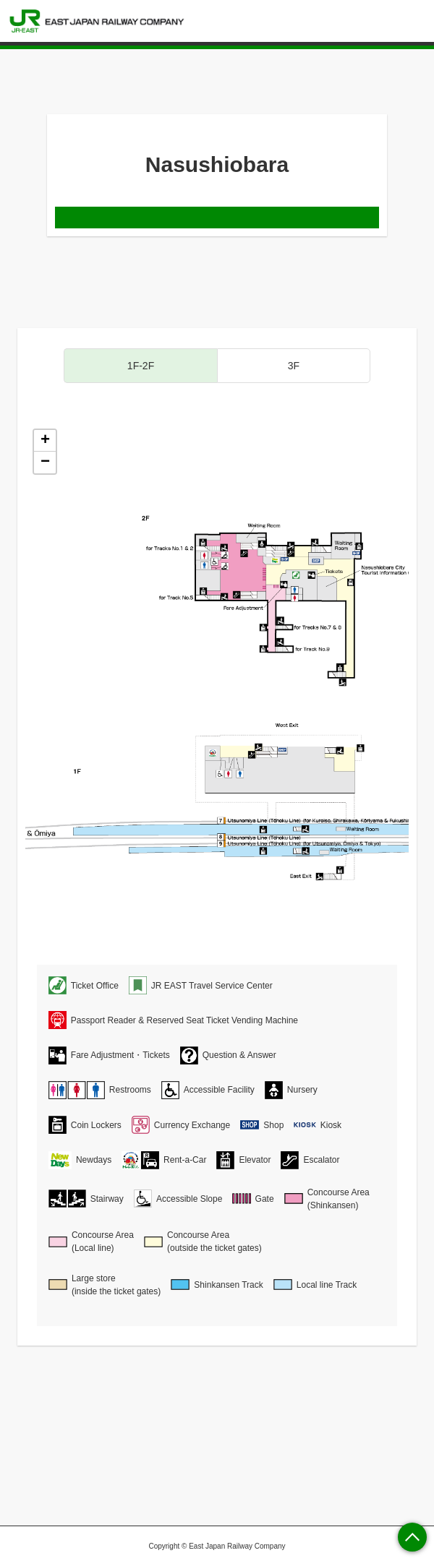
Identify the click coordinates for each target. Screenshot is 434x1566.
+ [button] (45, 441)
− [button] (45, 462)
